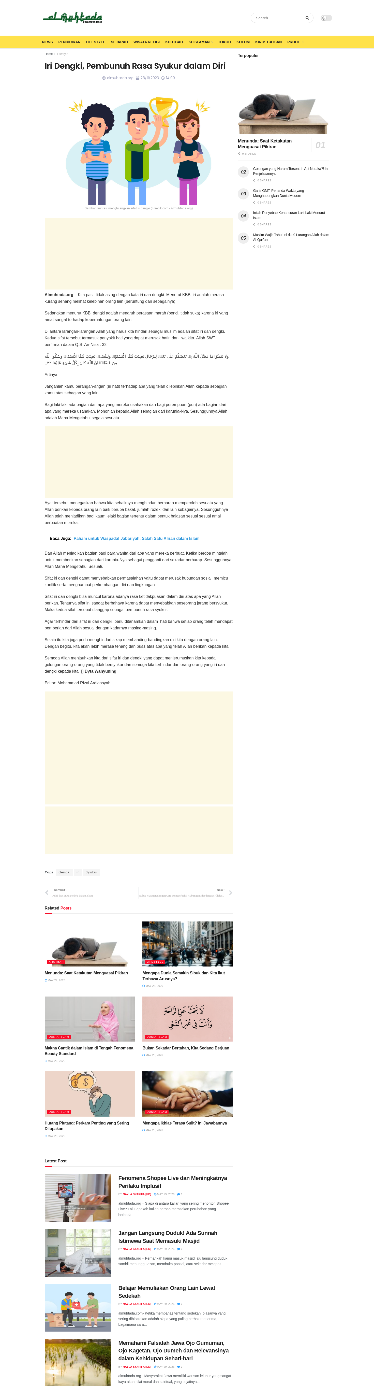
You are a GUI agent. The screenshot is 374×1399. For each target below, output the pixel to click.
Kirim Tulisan (268, 42)
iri (78, 872)
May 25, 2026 (55, 1135)
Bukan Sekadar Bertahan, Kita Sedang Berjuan (185, 1048)
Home (49, 54)
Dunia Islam (59, 1036)
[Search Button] (308, 18)
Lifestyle (95, 42)
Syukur (92, 872)
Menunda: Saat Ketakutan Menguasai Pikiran (86, 973)
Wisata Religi (146, 42)
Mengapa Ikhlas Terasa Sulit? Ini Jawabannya (184, 1123)
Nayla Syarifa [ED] (137, 1194)
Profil (293, 42)
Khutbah (174, 42)
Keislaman (199, 42)
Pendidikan (69, 42)
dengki (64, 872)
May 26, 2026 (152, 985)
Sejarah (119, 42)
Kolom (243, 42)
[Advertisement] (139, 254)
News (47, 42)
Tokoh (224, 42)
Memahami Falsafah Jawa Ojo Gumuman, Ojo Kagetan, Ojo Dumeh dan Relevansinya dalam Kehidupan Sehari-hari (173, 1351)
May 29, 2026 (55, 980)
